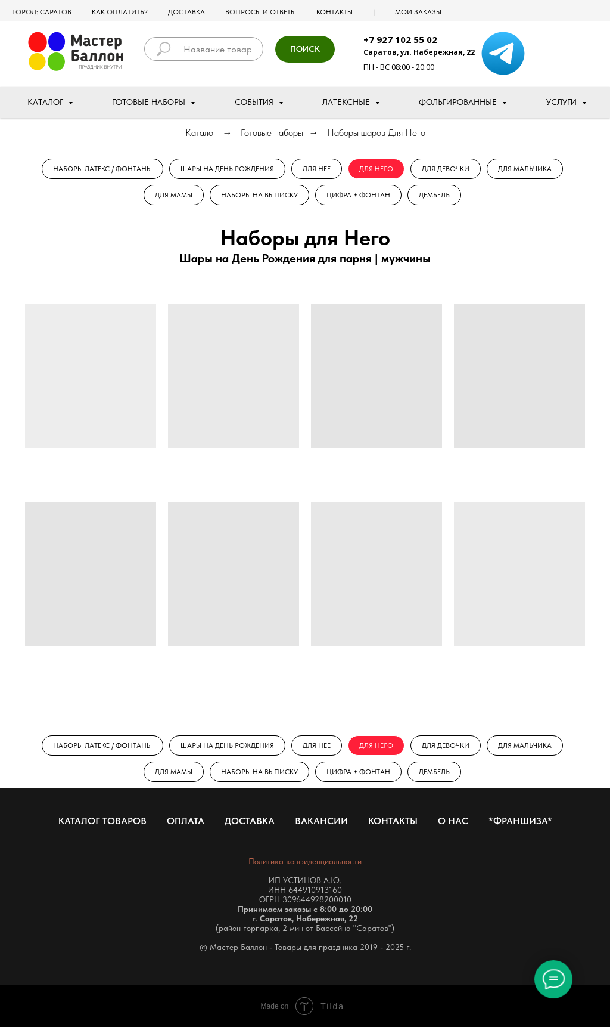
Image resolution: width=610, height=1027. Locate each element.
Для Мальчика (525, 169)
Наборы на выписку (259, 195)
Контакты (334, 12)
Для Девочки (445, 169)
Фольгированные (459, 102)
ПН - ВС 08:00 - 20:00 (398, 66)
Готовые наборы (150, 102)
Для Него (376, 169)
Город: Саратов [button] (41, 12)
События (255, 102)
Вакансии (321, 821)
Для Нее (317, 169)
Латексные (347, 102)
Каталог (46, 102)
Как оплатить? (120, 12)
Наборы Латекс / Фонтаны (102, 169)
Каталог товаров (102, 821)
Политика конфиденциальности (305, 861)
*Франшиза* (520, 821)
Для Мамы (173, 195)
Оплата (185, 821)
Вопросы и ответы (260, 12)
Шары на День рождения (227, 169)
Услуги (562, 102)
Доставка (186, 12)
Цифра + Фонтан (358, 195)
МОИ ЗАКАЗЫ (418, 12)
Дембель (434, 195)
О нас (453, 821)
